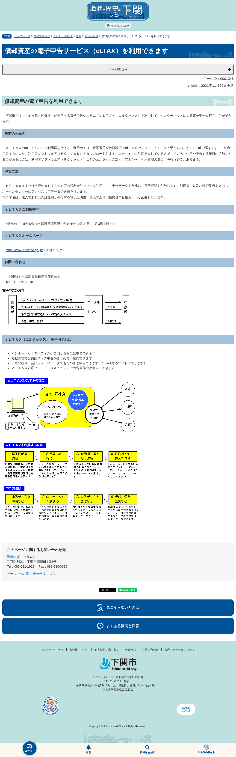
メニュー (29, 749)
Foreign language (118, 25)
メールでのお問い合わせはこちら (31, 573)
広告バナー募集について (179, 649)
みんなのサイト (206, 750)
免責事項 (130, 649)
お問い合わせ (150, 649)
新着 (88, 750)
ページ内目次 (118, 69)
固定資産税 (91, 36)
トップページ (22, 36)
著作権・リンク (79, 649)
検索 (147, 750)
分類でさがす (42, 36)
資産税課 (13, 557)
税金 (78, 36)
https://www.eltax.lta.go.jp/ (24, 250)
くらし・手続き (63, 36)
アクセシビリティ (52, 649)
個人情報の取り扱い (106, 649)
